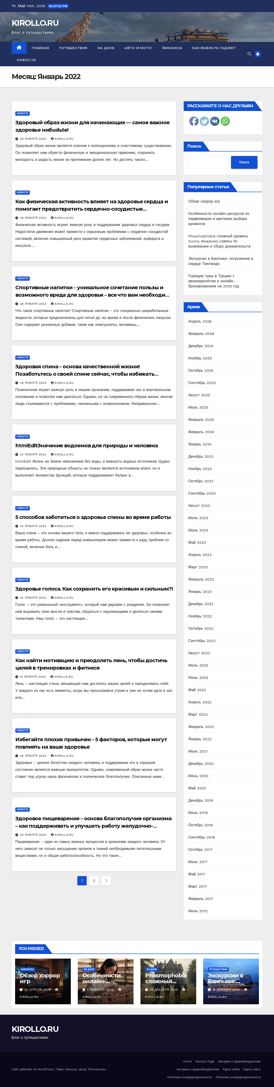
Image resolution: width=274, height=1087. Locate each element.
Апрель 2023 (200, 555)
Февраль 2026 (201, 333)
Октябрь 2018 (200, 825)
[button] (249, 54)
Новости (26, 60)
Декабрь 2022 (200, 604)
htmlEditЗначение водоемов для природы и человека (86, 445)
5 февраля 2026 (101, 989)
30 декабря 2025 (164, 989)
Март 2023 (198, 567)
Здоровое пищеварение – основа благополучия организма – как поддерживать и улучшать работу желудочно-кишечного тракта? (93, 825)
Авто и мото (138, 48)
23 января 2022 (34, 454)
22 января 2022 (34, 597)
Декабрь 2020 (201, 763)
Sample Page (204, 1061)
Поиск (194, 146)
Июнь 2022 (198, 677)
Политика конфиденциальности (189, 1077)
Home (187, 1061)
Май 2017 (196, 874)
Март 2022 (198, 714)
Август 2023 (199, 505)
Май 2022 (197, 690)
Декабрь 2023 (200, 456)
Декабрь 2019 (200, 800)
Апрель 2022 (200, 702)
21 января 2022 (33, 676)
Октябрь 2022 (200, 628)
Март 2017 (197, 886)
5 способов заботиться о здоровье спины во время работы (93, 517)
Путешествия (73, 48)
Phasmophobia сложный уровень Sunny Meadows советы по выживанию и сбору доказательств (219, 241)
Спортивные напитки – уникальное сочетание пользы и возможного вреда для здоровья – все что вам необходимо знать (94, 294)
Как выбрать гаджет (214, 48)
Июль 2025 (198, 407)
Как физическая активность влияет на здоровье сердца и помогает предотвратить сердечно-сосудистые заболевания (91, 208)
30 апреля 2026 (38, 989)
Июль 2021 (198, 751)
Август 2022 (199, 653)
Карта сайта (231, 1069)
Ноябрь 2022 (200, 616)
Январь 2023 (200, 591)
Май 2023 (197, 542)
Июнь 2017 (197, 862)
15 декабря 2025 (226, 989)
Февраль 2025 (201, 419)
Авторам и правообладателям (239, 1061)
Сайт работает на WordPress (33, 1069)
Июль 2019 (198, 812)
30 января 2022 (34, 138)
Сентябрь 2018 (201, 837)
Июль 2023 (198, 518)
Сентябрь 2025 (202, 383)
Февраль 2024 (201, 432)
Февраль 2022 (201, 727)
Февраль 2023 (201, 579)
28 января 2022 (34, 303)
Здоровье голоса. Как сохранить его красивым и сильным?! (94, 589)
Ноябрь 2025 (200, 358)
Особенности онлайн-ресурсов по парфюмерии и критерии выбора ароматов (218, 218)
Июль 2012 (198, 911)
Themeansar (97, 1069)
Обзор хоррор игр (204, 201)
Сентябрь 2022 (202, 641)
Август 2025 (199, 395)
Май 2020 (197, 788)
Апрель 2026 (200, 321)
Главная (40, 48)
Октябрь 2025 (200, 370)
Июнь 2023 (198, 530)
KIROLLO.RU (35, 23)
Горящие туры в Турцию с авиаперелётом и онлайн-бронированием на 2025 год (213, 281)
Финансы (172, 48)
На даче (106, 48)
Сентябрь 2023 (202, 493)
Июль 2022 (198, 665)
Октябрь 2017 (200, 849)
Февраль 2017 (200, 898)
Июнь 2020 (198, 776)
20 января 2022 (34, 755)
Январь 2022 (200, 739)
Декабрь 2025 (200, 346)
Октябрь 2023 (200, 481)
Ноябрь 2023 (200, 469)
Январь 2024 (200, 444)
